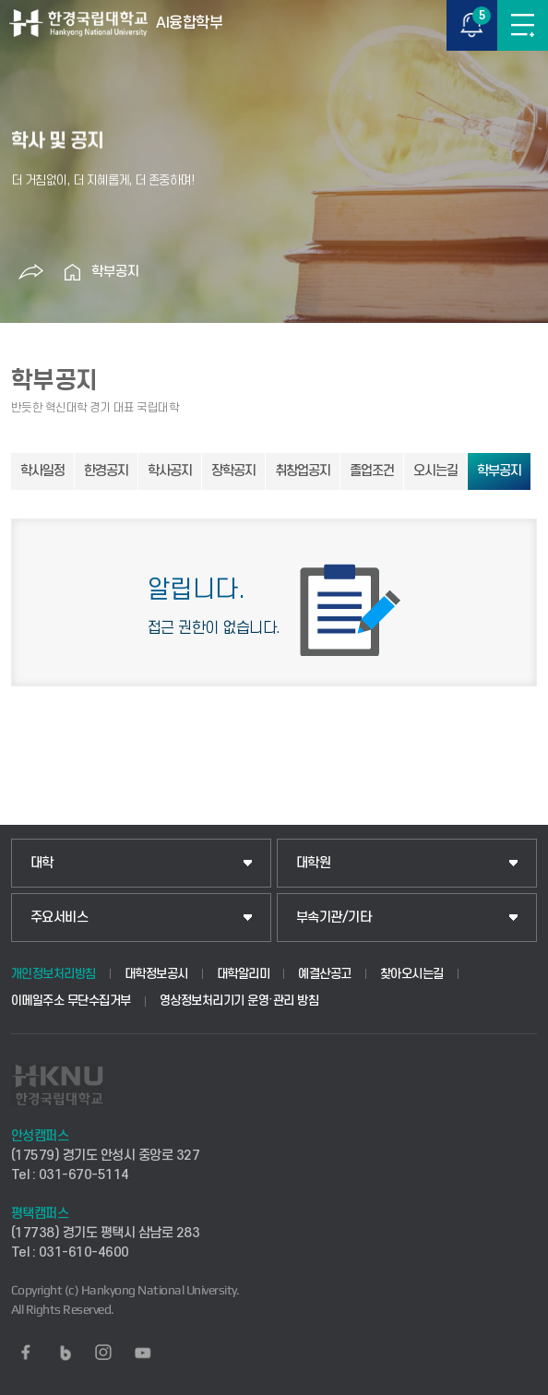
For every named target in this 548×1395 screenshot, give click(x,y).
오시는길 (435, 471)
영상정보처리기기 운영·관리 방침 (239, 1001)
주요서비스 (59, 917)
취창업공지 (302, 471)
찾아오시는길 (412, 974)
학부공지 (115, 272)
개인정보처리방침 (53, 974)
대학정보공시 (156, 974)
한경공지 (106, 471)
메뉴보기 (522, 25)
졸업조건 (372, 471)
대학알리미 (243, 974)
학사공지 (170, 471)
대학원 (313, 863)
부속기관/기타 (334, 917)
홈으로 (72, 272)
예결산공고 (324, 974)
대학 (42, 863)
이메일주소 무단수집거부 (71, 1001)
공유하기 (31, 272)
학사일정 (42, 471)
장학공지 (233, 471)
